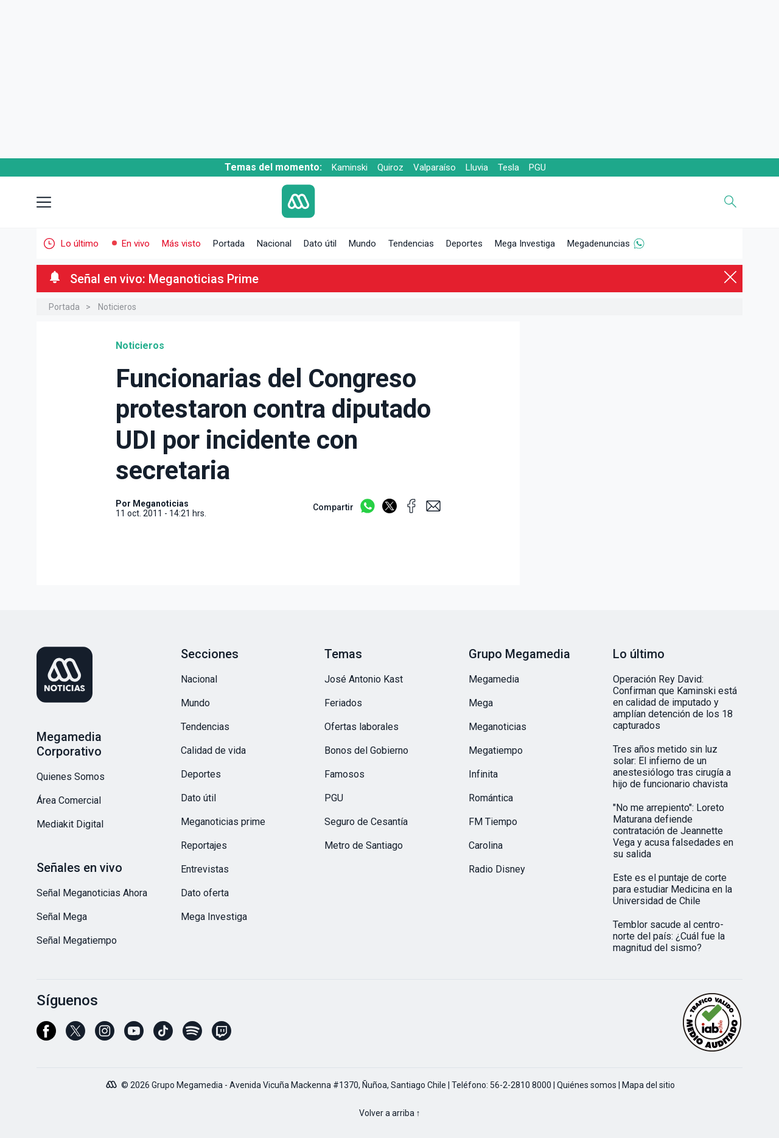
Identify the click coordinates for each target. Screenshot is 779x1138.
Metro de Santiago (363, 845)
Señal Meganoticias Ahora (92, 893)
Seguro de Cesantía (366, 821)
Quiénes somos (587, 1085)
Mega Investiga (525, 243)
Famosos (344, 774)
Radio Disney (497, 869)
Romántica (491, 798)
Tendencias (411, 243)
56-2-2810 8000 (520, 1085)
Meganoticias (497, 726)
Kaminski (350, 167)
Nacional (274, 243)
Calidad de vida (213, 750)
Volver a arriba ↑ (390, 1113)
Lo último (80, 243)
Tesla (508, 167)
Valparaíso (434, 167)
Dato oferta (205, 893)
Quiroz (390, 167)
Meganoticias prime (223, 821)
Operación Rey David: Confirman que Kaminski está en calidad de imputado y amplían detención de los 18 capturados (675, 702)
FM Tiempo (493, 821)
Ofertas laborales (361, 726)
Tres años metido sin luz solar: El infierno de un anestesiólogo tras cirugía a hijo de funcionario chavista (672, 766)
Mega (481, 703)
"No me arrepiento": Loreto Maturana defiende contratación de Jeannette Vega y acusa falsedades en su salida (673, 831)
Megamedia (494, 679)
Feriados (343, 703)
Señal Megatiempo (77, 940)
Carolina (486, 845)
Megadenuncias (598, 243)
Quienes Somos (71, 776)
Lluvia (477, 167)
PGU (537, 167)
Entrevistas (205, 869)
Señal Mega (62, 916)
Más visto (181, 243)
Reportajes (204, 845)
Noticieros (117, 307)
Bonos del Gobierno (366, 750)
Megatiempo (496, 750)
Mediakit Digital (70, 824)
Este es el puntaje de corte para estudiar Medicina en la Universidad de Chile (672, 889)
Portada (229, 243)
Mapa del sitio (648, 1085)
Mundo (362, 243)
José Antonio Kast (363, 679)
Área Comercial (69, 800)
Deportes (464, 243)
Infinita (483, 774)
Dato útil (320, 243)
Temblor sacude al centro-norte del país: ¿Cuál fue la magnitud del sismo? (669, 936)
